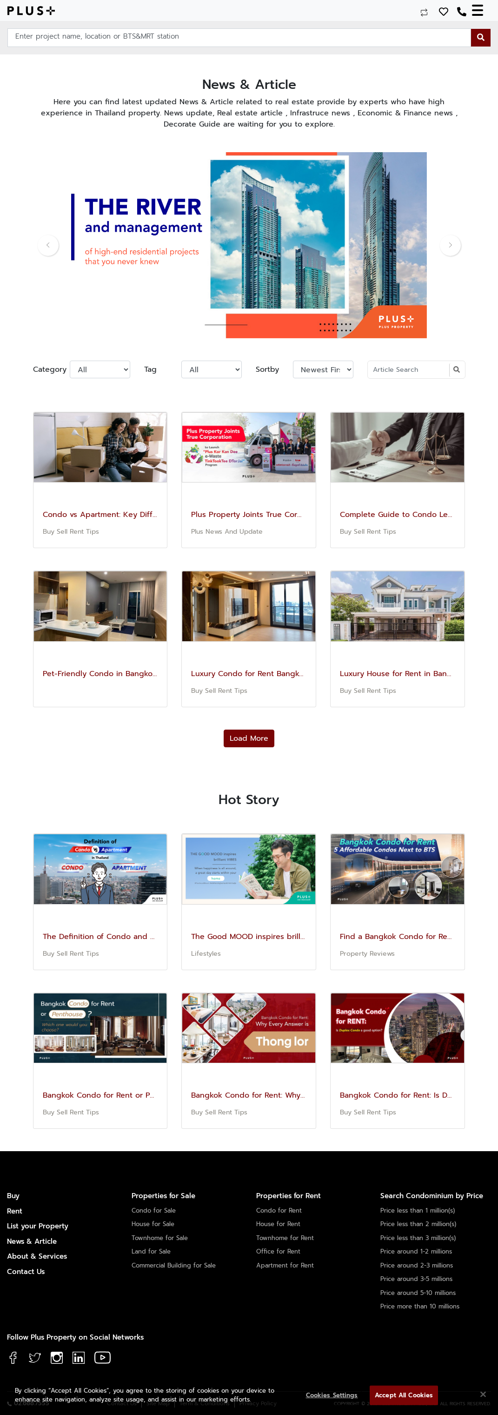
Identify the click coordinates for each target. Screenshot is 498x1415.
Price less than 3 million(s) (418, 1238)
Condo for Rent (279, 1210)
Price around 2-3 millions (416, 1265)
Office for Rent (278, 1251)
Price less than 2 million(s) (418, 1224)
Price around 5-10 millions (418, 1292)
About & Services (37, 1256)
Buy (13, 1196)
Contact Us (26, 1272)
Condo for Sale (154, 1210)
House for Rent (278, 1224)
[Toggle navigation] (481, 10)
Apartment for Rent (285, 1265)
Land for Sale (151, 1251)
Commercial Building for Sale (174, 1265)
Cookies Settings (332, 1395)
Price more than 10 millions (419, 1306)
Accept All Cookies (404, 1395)
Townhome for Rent (285, 1238)
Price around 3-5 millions (416, 1278)
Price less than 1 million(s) (417, 1210)
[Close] (483, 1394)
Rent (14, 1211)
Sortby (267, 369)
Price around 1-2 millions (416, 1251)
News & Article (32, 1241)
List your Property (37, 1226)
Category (48, 369)
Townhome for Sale (160, 1238)
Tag (150, 369)
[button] (65, 245)
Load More (249, 738)
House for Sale (153, 1224)
